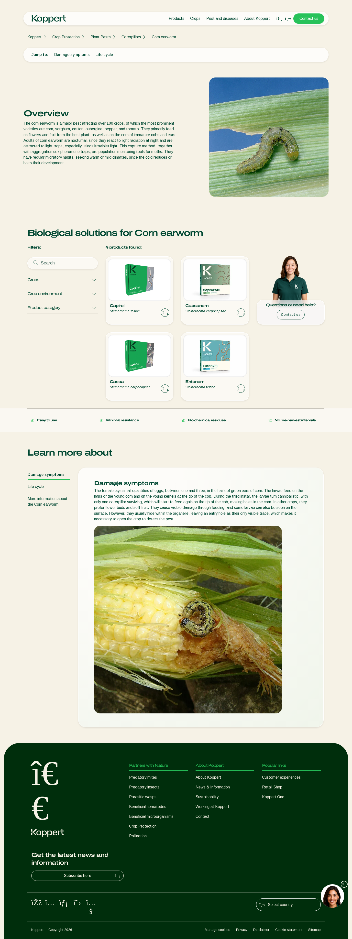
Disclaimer (261, 930)
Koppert (34, 37)
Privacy (241, 930)
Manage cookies (217, 930)
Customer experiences (281, 777)
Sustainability (207, 797)
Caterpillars (131, 37)
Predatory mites (143, 777)
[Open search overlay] (279, 18)
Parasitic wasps (142, 797)
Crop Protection (66, 37)
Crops (195, 18)
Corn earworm (164, 37)
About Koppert (257, 18)
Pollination (138, 836)
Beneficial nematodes (147, 807)
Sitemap (314, 930)
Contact (202, 816)
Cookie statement (288, 930)
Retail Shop (272, 787)
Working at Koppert (212, 807)
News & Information (213, 787)
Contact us (308, 18)
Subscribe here (93, 876)
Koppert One (273, 797)
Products (176, 18)
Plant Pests (100, 37)
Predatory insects (144, 787)
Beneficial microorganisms (151, 816)
